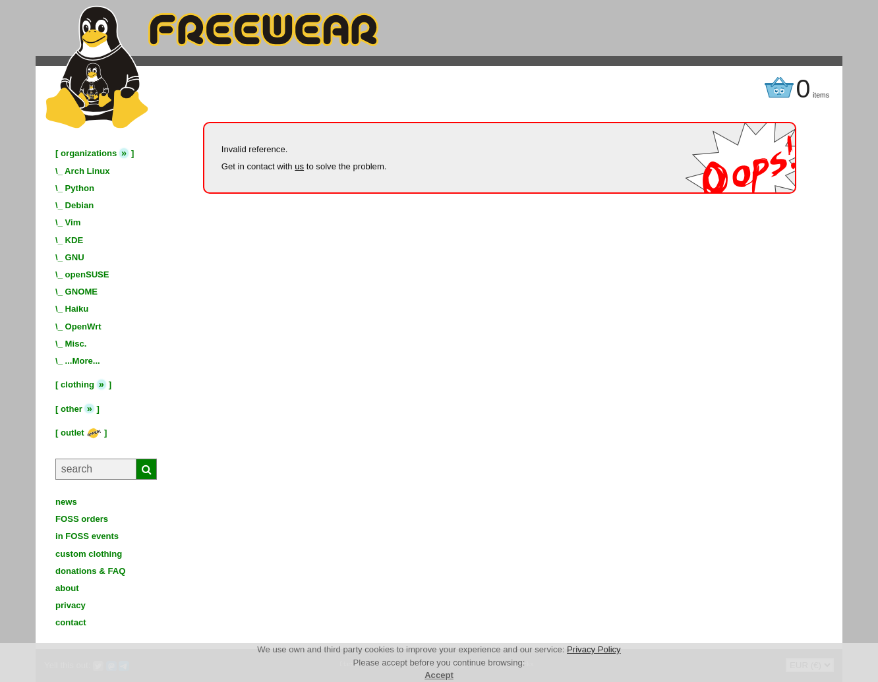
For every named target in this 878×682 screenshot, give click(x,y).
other (71, 409)
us (299, 166)
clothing (77, 384)
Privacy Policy (594, 649)
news (66, 502)
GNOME (81, 292)
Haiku (77, 309)
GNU (74, 257)
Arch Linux (87, 171)
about (67, 588)
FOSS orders (81, 519)
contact (70, 622)
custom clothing (88, 554)
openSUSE (87, 274)
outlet (81, 433)
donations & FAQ (90, 571)
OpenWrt (83, 326)
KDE (74, 240)
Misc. (76, 344)
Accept (439, 675)
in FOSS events (87, 536)
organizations (89, 153)
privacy (70, 605)
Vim (73, 222)
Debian (79, 205)
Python (79, 188)
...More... (82, 361)
